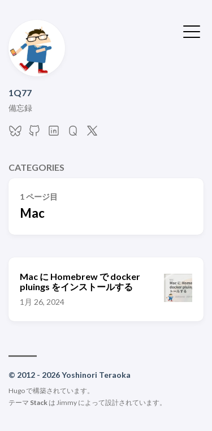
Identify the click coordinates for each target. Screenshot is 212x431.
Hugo (16, 390)
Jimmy (67, 402)
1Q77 (20, 92)
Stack (38, 402)
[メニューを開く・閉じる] (192, 30)
